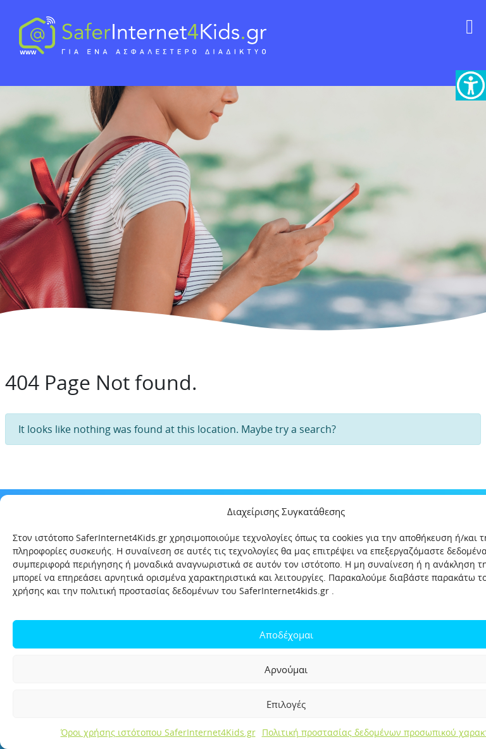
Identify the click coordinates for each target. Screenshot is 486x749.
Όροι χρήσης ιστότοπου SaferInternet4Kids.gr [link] (158, 732)
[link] (471, 85)
